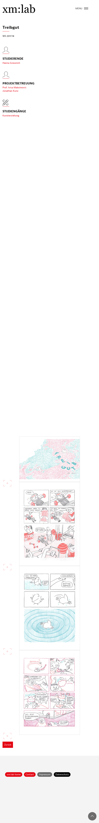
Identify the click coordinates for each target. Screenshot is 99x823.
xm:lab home (14, 774)
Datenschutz (62, 774)
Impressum (44, 774)
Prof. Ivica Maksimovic (14, 88)
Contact (30, 774)
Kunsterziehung (11, 115)
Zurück (7, 744)
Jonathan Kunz (10, 91)
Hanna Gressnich (11, 64)
